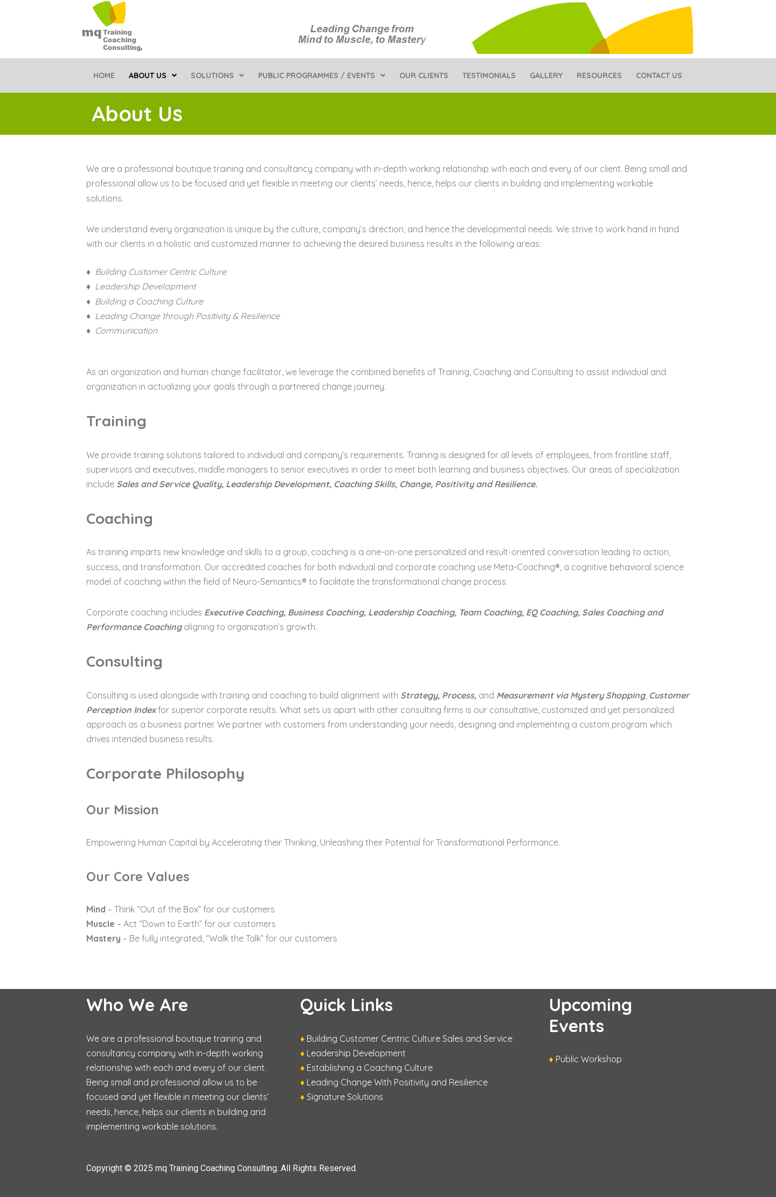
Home (104, 75)
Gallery (546, 75)
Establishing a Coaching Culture (370, 1067)
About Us (153, 75)
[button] (153, 75)
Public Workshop (589, 1059)
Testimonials (489, 75)
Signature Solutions (345, 1096)
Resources (599, 75)
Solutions (217, 75)
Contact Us (659, 75)
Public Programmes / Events (321, 75)
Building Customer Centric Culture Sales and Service (409, 1038)
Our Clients (423, 75)
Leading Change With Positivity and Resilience (397, 1082)
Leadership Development (356, 1053)
